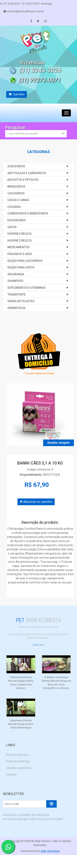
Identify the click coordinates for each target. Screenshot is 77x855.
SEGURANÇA (15, 274)
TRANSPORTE (16, 294)
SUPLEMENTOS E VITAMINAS (26, 287)
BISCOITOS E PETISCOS (23, 179)
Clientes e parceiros (18, 768)
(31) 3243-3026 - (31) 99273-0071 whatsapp (26, 3)
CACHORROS (16, 193)
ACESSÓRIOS (16, 166)
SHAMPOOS (15, 281)
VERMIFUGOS (16, 308)
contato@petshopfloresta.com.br (23, 11)
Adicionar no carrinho (36, 502)
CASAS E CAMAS (18, 200)
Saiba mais (38, 644)
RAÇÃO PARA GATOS (20, 267)
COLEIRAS (14, 206)
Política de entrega (18, 761)
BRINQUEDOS (16, 186)
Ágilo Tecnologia (50, 851)
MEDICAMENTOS (18, 247)
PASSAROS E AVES (19, 254)
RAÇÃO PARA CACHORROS (25, 260)
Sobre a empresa (17, 754)
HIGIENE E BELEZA (19, 233)
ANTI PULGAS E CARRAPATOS (26, 173)
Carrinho (16, 94)
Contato (11, 774)
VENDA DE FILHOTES (20, 301)
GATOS (12, 227)
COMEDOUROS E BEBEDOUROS (27, 213)
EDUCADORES (16, 220)
